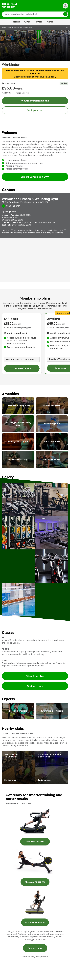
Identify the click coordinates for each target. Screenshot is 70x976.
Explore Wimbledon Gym (35, 176)
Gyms (27, 22)
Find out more (35, 686)
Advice (50, 22)
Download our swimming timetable (36, 155)
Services (38, 22)
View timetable (35, 676)
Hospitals (15, 22)
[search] (35, 14)
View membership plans (35, 100)
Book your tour (35, 110)
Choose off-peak (22, 368)
